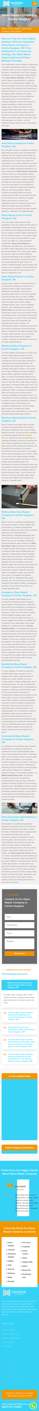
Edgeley (11, 1261)
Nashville (11, 1281)
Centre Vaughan (14, 29)
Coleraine (11, 1250)
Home (4, 29)
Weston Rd (26, 1270)
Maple (10, 1277)
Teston (24, 1258)
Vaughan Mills (27, 1262)
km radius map (19, 1109)
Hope (10, 1265)
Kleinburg (11, 1273)
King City (11, 1269)
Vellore (24, 1266)
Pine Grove (26, 1242)
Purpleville (26, 1247)
